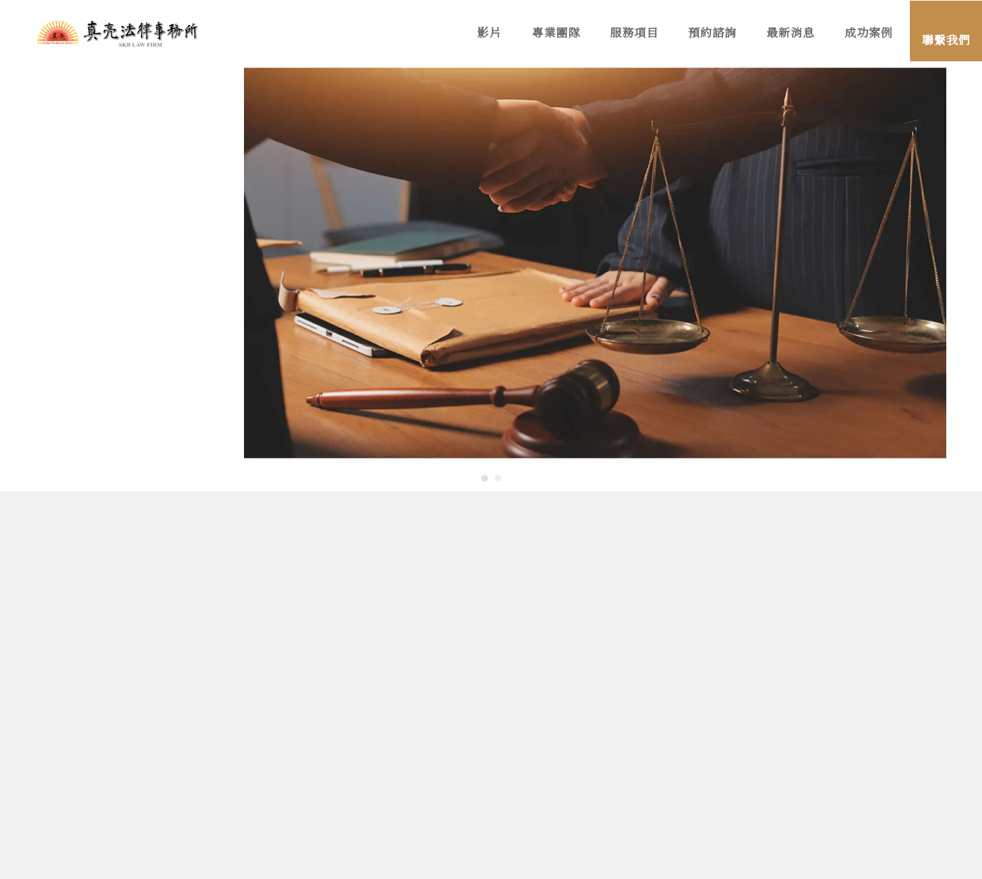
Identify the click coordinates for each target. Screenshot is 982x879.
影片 (489, 33)
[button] (484, 478)
